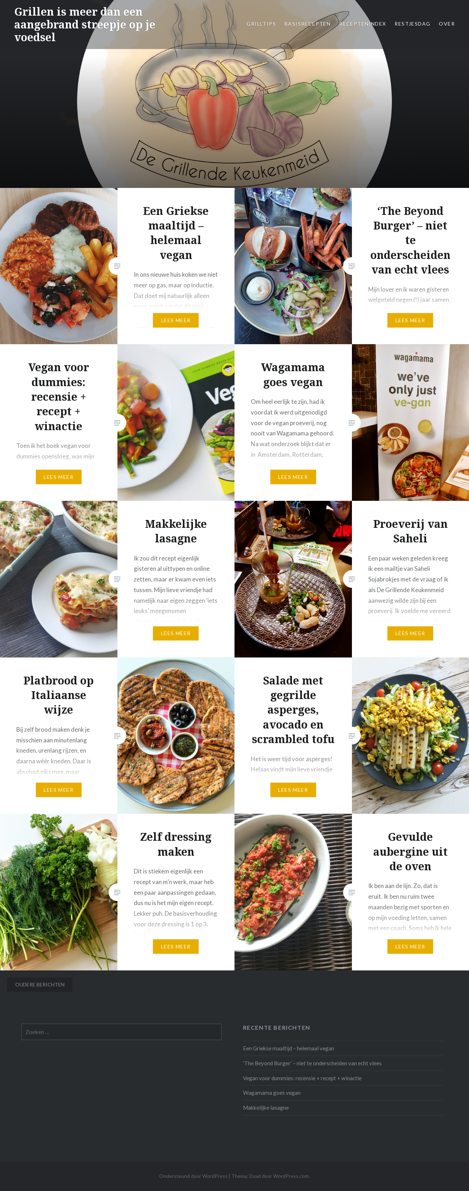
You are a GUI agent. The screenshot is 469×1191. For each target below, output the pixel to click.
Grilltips (261, 24)
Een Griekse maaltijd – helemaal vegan (288, 1048)
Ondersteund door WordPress (193, 1176)
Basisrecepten (308, 24)
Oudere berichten (40, 984)
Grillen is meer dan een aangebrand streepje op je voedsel (84, 24)
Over (447, 24)
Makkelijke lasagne (266, 1107)
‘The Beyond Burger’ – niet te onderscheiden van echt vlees (312, 1063)
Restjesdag (412, 24)
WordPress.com (291, 1176)
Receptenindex (362, 24)
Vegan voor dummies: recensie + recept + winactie (302, 1078)
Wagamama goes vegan (271, 1092)
